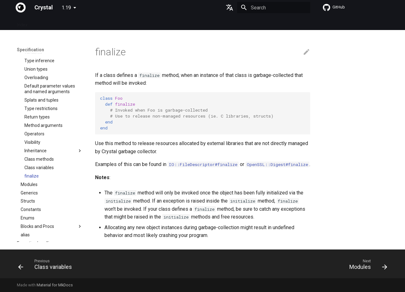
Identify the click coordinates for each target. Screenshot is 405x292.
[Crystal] (21, 8)
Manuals (122, 22)
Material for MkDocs (55, 285)
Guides (75, 22)
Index (22, 22)
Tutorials (97, 22)
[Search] (273, 7)
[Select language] (229, 7)
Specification (48, 22)
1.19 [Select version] (66, 8)
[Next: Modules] (366, 265)
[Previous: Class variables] (47, 265)
